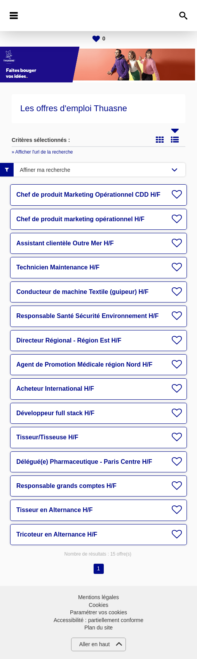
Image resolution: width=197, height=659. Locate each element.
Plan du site (98, 627)
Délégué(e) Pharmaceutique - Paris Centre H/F (84, 461)
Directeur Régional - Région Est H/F (68, 340)
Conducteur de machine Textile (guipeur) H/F (82, 291)
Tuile (159, 139)
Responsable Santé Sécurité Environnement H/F (87, 316)
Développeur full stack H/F (55, 413)
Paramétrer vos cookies (98, 612)
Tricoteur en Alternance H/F (56, 534)
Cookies (98, 605)
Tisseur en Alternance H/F (54, 510)
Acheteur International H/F (55, 388)
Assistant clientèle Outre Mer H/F (65, 243)
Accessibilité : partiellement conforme (98, 620)
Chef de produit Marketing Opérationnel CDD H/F (88, 194)
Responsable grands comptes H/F (66, 485)
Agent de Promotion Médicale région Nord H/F (84, 364)
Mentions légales (98, 597)
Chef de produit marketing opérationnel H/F (80, 219)
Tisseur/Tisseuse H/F (47, 437)
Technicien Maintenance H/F (57, 267)
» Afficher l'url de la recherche (42, 152)
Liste (175, 139)
